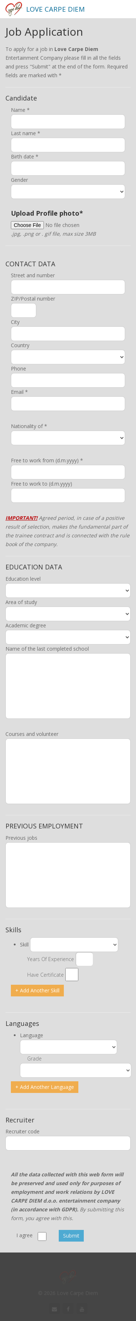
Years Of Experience (50, 959)
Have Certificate (45, 974)
